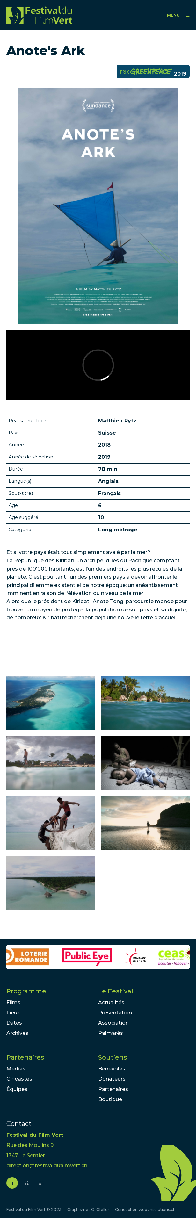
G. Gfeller (100, 1209)
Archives (17, 1033)
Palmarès (110, 1033)
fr (12, 1183)
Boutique (110, 1099)
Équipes (16, 1089)
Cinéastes (19, 1079)
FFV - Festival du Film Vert (39, 15)
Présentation (115, 1013)
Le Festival (115, 991)
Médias (15, 1069)
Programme (26, 991)
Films (13, 1002)
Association (113, 1023)
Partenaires (25, 1057)
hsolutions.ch (163, 1209)
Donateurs (112, 1079)
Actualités (111, 1002)
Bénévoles (111, 1069)
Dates (14, 1023)
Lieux (13, 1013)
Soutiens (112, 1057)
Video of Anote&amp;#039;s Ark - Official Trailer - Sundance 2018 (98, 365)
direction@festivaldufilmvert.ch (46, 1166)
